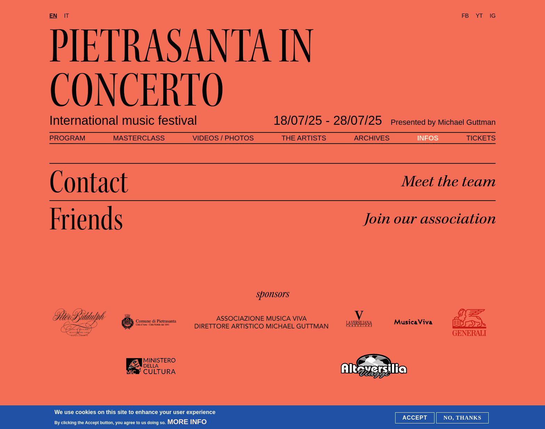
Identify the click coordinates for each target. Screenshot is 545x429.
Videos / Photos (223, 138)
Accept (415, 418)
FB (465, 16)
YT (479, 16)
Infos (428, 138)
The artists (304, 138)
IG (493, 16)
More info (187, 422)
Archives (371, 138)
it (66, 16)
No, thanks (462, 418)
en (53, 16)
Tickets (481, 138)
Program (67, 138)
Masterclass (139, 138)
